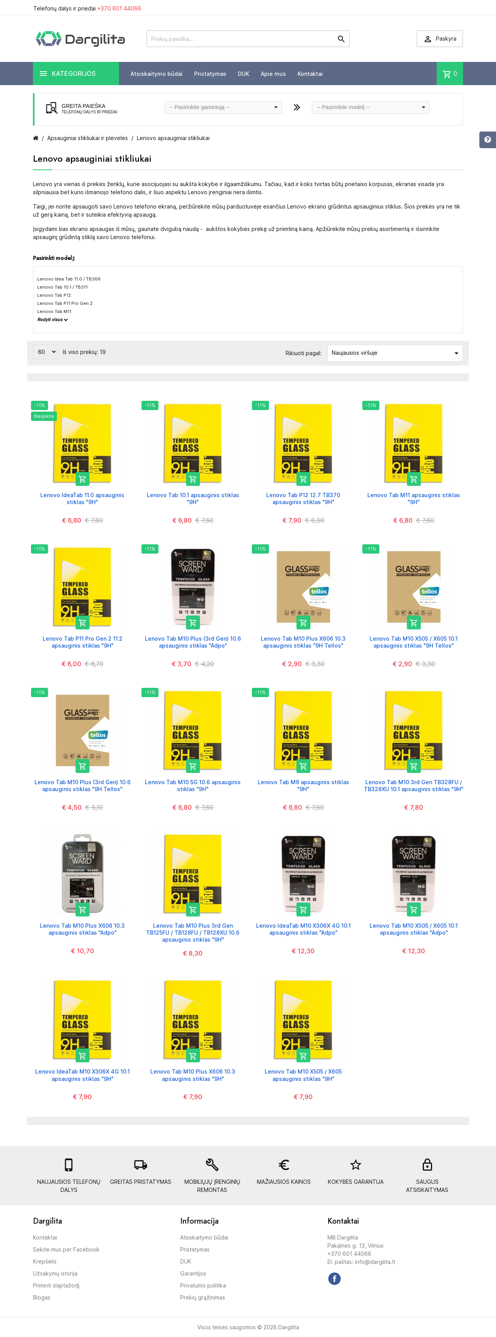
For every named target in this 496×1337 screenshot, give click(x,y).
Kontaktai (310, 73)
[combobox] (223, 107)
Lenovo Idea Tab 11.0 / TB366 (69, 279)
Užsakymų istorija (55, 1273)
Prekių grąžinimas (202, 1297)
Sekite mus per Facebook (66, 1249)
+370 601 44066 (119, 8)
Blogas (41, 1297)
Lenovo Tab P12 (54, 295)
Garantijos (193, 1273)
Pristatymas (210, 73)
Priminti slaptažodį (56, 1285)
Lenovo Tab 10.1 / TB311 (62, 287)
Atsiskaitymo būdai (157, 73)
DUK (243, 73)
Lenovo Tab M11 (54, 311)
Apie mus (273, 73)
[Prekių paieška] (248, 38)
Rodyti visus (52, 319)
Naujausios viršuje (396, 353)
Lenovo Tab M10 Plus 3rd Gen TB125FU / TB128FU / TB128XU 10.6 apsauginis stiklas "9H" (192, 932)
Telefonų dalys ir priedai (87, 8)
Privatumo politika (203, 1285)
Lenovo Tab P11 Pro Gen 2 (65, 303)
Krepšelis (45, 1261)
